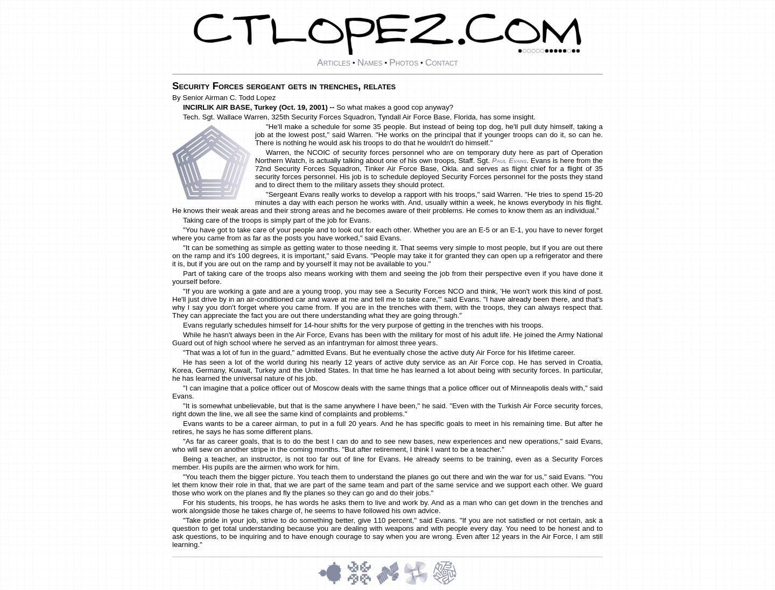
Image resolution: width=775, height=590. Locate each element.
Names (370, 62)
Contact (441, 62)
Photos (403, 62)
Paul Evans (509, 161)
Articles (333, 62)
